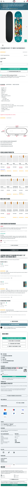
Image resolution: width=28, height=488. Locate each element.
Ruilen (3, 357)
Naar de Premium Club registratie (14, 395)
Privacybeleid (2, 459)
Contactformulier (14, 425)
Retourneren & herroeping (6, 355)
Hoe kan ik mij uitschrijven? (10, 379)
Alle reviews (2, 440)
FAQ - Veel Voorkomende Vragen (7, 360)
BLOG (16, 440)
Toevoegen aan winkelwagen (14, 69)
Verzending (4, 354)
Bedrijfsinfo (3, 455)
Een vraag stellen (14, 250)
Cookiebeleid (11, 482)
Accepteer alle (14, 484)
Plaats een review (14, 324)
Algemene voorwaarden (4, 458)
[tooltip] (3, 281)
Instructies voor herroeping (4, 438)
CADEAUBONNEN (17, 442)
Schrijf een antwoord (14, 245)
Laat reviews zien (9, 117)
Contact (2, 443)
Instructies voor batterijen (4, 442)
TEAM (16, 441)
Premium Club (10, 327)
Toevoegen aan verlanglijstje (14, 71)
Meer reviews (14, 321)
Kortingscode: (10, 8)
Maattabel (3, 359)
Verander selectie (14, 479)
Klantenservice (4, 362)
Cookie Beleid (2, 460)
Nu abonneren (14, 376)
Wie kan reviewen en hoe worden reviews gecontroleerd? (9, 259)
